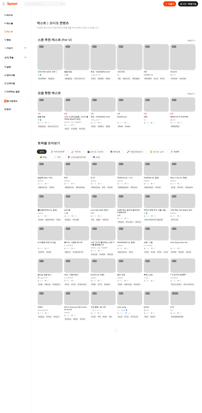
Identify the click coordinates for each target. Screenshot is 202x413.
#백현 (93, 284)
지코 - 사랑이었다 (71, 274)
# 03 (172, 307)
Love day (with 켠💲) (99, 210)
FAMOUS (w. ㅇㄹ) (124, 177)
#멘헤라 (101, 78)
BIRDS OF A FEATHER (179, 116)
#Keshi (120, 126)
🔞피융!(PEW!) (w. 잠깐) (47, 210)
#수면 (93, 317)
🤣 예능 (43, 157)
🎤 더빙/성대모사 (135, 151)
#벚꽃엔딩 (68, 78)
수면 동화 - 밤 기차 (98, 307)
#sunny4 (183, 78)
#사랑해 (74, 129)
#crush (158, 187)
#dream (107, 284)
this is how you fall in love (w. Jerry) (75, 308)
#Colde (173, 252)
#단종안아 (56, 284)
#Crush (181, 252)
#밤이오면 (128, 284)
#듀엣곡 (105, 220)
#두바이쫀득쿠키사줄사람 (154, 220)
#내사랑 (82, 129)
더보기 (15, 48)
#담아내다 (126, 78)
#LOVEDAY (42, 78)
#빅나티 (180, 187)
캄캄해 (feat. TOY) (45, 177)
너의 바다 (121, 71)
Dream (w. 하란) (97, 274)
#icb (103, 187)
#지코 (73, 284)
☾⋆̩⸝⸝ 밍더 (121, 310)
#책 (99, 317)
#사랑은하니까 (78, 252)
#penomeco (149, 187)
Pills (66, 177)
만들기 (169, 3)
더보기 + (191, 40)
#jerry (75, 319)
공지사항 (9, 75)
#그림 (153, 252)
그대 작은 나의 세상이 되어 (181, 210)
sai (171, 310)
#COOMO (148, 78)
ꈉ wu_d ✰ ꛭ (95, 75)
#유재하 (41, 252)
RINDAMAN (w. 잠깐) (126, 242)
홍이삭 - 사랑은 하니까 (73, 242)
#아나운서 (129, 222)
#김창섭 (41, 317)
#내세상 (110, 254)
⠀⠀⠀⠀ (119, 120)
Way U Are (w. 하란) (178, 177)
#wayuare (189, 187)
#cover (127, 126)
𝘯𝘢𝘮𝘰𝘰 (40, 181)
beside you (122, 116)
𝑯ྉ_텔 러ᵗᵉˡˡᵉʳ (43, 278)
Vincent (173, 71)
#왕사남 (47, 284)
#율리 (98, 220)
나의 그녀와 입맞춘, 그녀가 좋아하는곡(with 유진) (76, 117)
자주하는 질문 (12, 91)
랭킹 (7, 39)
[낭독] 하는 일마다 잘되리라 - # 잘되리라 (129, 211)
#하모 (93, 78)
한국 (7, 109)
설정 (7, 66)
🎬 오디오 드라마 (95, 151)
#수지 (100, 284)
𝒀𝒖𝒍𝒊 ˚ (93, 213)
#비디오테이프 (189, 284)
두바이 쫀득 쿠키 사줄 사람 (155, 210)
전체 (42, 151)
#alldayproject (123, 187)
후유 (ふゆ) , (149, 274)
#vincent (174, 78)
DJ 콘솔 (15, 57)
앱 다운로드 (11, 101)
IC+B (93, 177)
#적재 (120, 284)
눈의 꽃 (67, 210)
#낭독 (105, 317)
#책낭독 (121, 222)
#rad (146, 317)
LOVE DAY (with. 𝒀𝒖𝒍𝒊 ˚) (47, 71)
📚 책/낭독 (115, 151)
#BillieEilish (175, 126)
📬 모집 (96, 157)
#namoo (137, 284)
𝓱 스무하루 (68, 245)
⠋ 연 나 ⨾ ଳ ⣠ (96, 310)
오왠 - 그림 (148, 242)
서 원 (146, 278)
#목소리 (138, 222)
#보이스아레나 (176, 284)
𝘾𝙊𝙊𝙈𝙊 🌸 (148, 75)
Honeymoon (43, 310)
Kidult (146, 307)
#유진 (67, 129)
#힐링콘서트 (42, 187)
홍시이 (173, 75)
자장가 (40, 307)
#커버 (162, 78)
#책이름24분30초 (177, 317)
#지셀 (173, 187)
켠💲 (40, 75)
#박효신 (68, 220)
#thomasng (80, 187)
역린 (145, 116)
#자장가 (56, 317)
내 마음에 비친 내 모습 (47, 242)
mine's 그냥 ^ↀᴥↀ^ (73, 122)
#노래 (156, 78)
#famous (134, 187)
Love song (121, 307)
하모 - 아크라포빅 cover (100, 71)
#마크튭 (76, 220)
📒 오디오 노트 (157, 151)
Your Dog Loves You (179, 242)
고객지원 (9, 83)
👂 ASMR (174, 151)
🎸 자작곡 (76, 151)
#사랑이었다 (82, 284)
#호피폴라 (136, 78)
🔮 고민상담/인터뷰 (77, 157)
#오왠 (147, 252)
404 (145, 71)
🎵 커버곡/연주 (57, 151)
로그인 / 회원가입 (188, 3)
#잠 (110, 317)
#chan (51, 187)
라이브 (8, 15)
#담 (119, 78)
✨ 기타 (57, 157)
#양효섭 (51, 78)
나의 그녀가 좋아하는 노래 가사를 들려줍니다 (102, 243)
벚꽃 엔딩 (68, 71)
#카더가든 (174, 220)
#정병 (108, 78)
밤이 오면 (121, 274)
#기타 (126, 317)
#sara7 (152, 317)
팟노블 (8, 23)
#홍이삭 (68, 252)
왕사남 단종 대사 (44, 274)
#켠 (92, 220)
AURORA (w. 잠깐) (151, 177)
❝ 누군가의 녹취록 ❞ (178, 274)
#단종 (40, 284)
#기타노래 (134, 317)
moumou (174, 278)
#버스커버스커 (79, 78)
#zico (59, 220)
